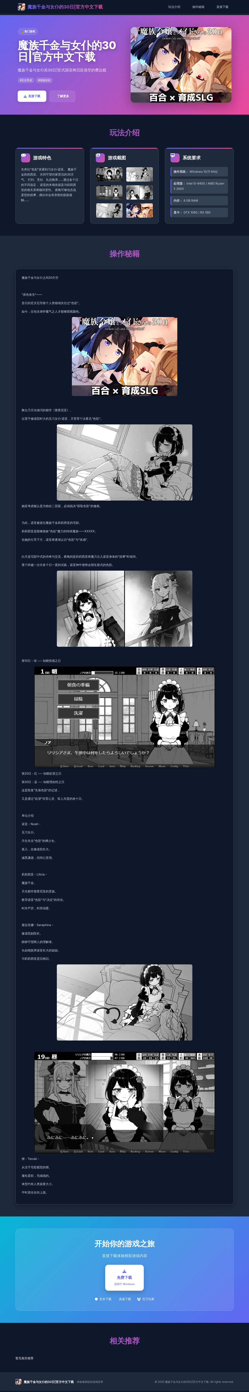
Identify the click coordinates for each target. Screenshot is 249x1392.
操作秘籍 (198, 7)
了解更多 (63, 96)
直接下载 (222, 7)
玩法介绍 (174, 7)
